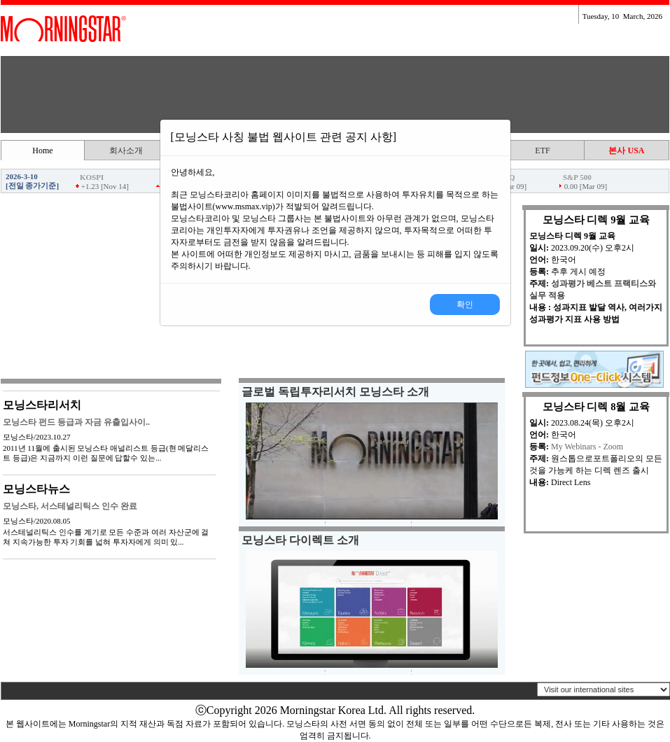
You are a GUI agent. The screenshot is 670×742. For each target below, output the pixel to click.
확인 (464, 304)
